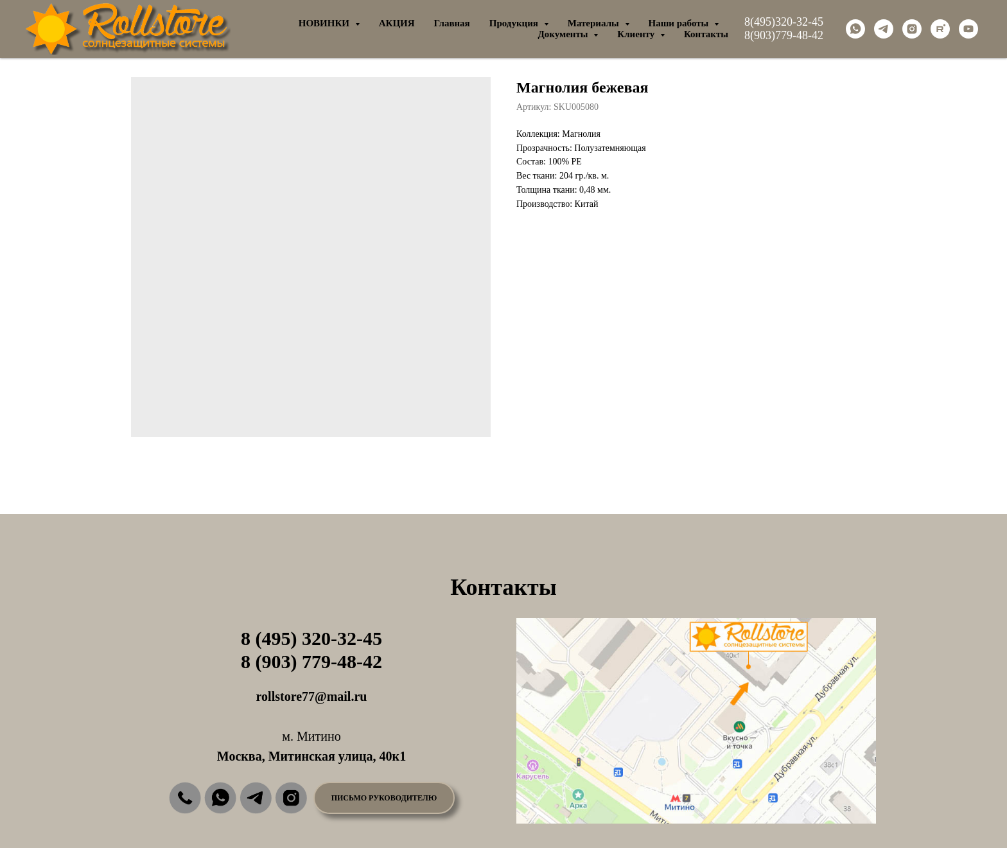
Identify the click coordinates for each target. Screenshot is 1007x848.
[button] (384, 798)
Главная (452, 23)
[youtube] (968, 29)
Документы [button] (564, 34)
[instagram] (912, 29)
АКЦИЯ (397, 23)
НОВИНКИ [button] (325, 23)
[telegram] (883, 29)
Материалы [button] (595, 23)
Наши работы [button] (680, 23)
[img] (185, 798)
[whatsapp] (855, 29)
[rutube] (940, 29)
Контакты (706, 34)
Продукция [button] (515, 23)
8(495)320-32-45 (783, 21)
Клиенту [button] (637, 34)
